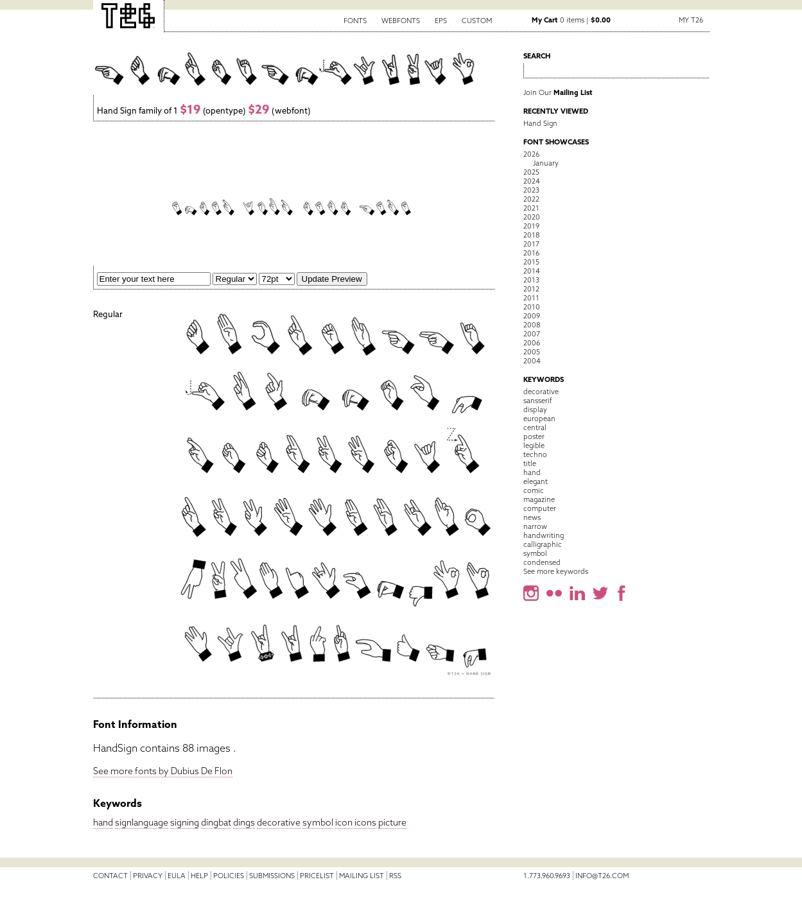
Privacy (147, 875)
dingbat (216, 822)
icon (344, 822)
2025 (531, 172)
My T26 (691, 19)
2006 (531, 342)
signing (184, 822)
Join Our (558, 92)
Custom (477, 20)
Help (199, 875)
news (532, 517)
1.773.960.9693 (546, 875)
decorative (279, 822)
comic (533, 490)
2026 (531, 154)
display (535, 409)
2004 (532, 360)
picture (392, 822)
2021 (531, 207)
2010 (531, 306)
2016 (531, 252)
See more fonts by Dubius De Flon (162, 771)
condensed (542, 562)
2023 (531, 190)
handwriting (543, 535)
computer (539, 508)
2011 (531, 297)
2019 (531, 225)
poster (534, 436)
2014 (531, 270)
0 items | (571, 19)
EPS (441, 20)
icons (365, 822)
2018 (531, 234)
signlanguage (141, 822)
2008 (531, 324)
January (546, 163)
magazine (539, 499)
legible (534, 445)
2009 (531, 315)
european (539, 418)
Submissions (272, 875)
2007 (531, 333)
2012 (531, 288)
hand (103, 822)
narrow (535, 526)
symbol (317, 822)
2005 (531, 351)
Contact (110, 875)
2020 (531, 216)
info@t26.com (602, 875)
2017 (531, 243)
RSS (395, 875)
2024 (531, 181)
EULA (177, 875)
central (534, 427)
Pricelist (317, 875)
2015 (531, 261)
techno (535, 454)
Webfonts (400, 20)
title (529, 463)
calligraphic (542, 544)
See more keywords (555, 571)
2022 (531, 199)
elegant (535, 481)
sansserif (537, 400)
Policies (228, 875)
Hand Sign (540, 123)
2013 (531, 279)
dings (244, 822)
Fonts (355, 20)
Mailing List (361, 875)
